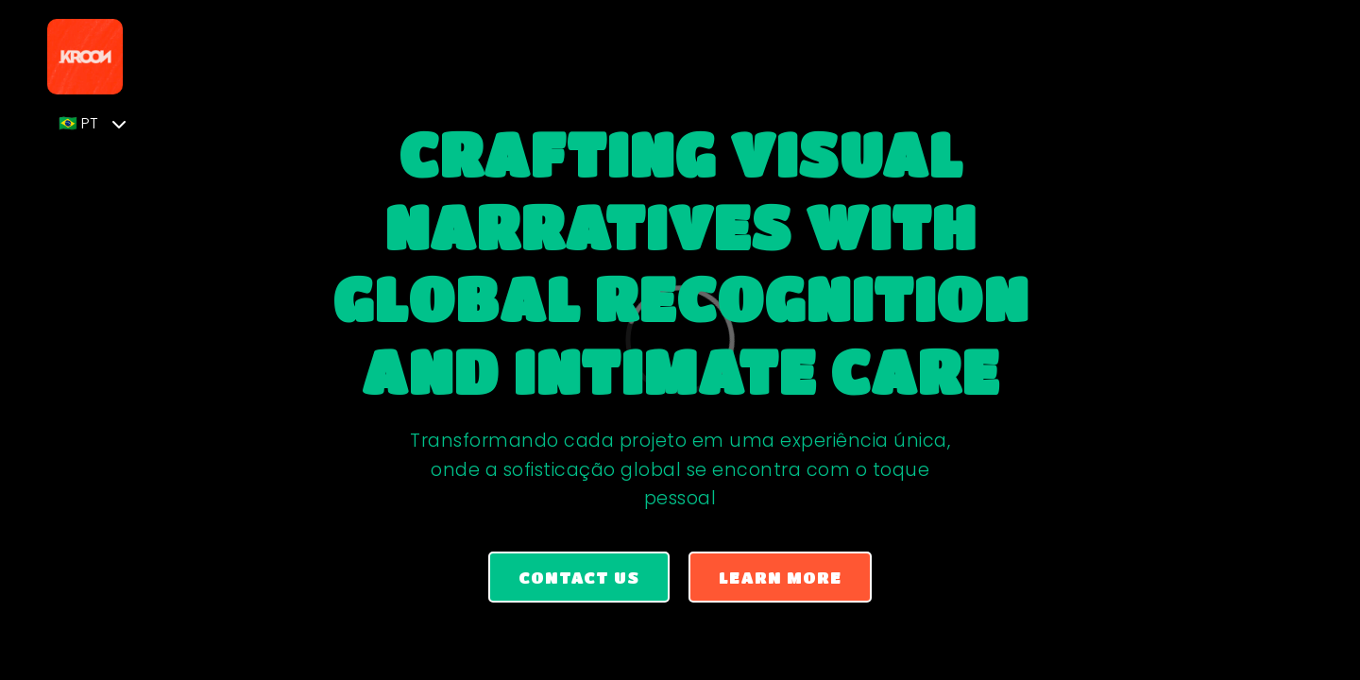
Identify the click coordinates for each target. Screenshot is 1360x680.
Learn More (780, 577)
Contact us (578, 577)
